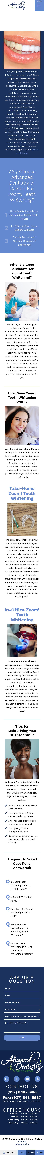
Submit (22, 1038)
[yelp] (37, 1079)
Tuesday (14, 1117)
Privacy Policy (22, 1144)
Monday (13, 1114)
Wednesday (13, 1120)
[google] (6, 1079)
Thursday (13, 1123)
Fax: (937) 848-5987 (22, 1097)
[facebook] (17, 1079)
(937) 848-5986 (22, 1092)
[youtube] (27, 1079)
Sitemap (22, 1142)
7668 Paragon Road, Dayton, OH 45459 (22, 1101)
